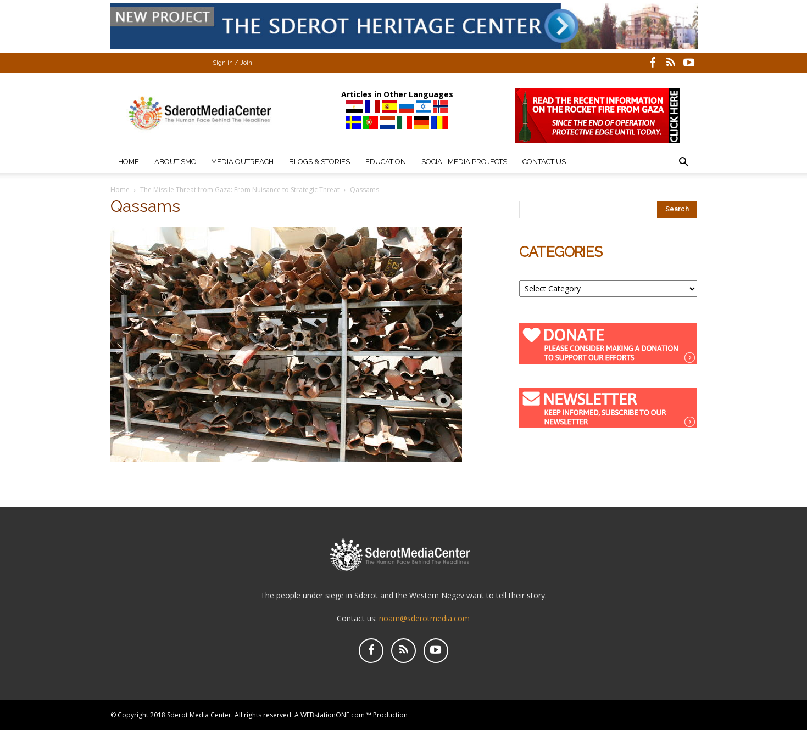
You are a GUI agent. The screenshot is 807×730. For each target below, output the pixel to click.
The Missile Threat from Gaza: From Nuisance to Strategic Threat (240, 189)
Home (128, 162)
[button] (684, 163)
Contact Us (544, 162)
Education (385, 162)
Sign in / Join (232, 62)
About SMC (175, 162)
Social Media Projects (464, 162)
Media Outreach (242, 162)
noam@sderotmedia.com (424, 618)
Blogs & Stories (319, 162)
